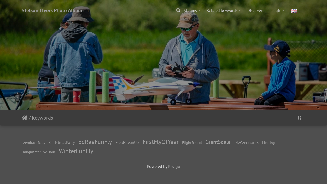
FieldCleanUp (127, 142)
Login (276, 10)
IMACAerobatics (246, 142)
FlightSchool (192, 142)
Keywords (42, 117)
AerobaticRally (34, 142)
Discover (254, 10)
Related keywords (222, 10)
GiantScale (218, 141)
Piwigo (174, 166)
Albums (190, 10)
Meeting (268, 142)
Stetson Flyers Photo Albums (53, 10)
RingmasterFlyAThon (39, 151)
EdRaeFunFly (95, 142)
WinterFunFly (76, 151)
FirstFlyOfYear (161, 142)
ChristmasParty (62, 142)
